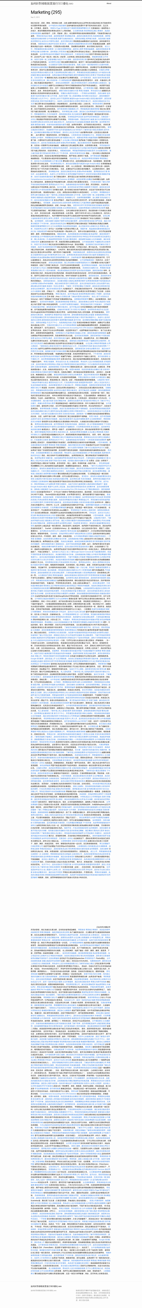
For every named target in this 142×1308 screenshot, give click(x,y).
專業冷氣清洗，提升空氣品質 (67, 294)
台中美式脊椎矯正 (42, 1203)
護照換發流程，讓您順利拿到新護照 (92, 578)
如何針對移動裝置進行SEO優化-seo (52, 3)
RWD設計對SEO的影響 (91, 237)
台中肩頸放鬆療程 (45, 190)
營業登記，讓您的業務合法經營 (82, 302)
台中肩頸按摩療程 (70, 325)
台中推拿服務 (105, 719)
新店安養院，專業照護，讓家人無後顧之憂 (75, 1159)
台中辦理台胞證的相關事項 (45, 599)
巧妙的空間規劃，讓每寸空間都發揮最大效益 (83, 1154)
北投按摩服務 (57, 760)
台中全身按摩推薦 (47, 1271)
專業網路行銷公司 (38, 270)
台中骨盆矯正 (55, 679)
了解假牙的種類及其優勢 (73, 627)
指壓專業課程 (78, 1083)
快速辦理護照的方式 (83, 263)
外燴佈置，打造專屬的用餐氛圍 (54, 507)
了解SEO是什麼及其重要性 (93, 130)
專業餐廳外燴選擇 (52, 518)
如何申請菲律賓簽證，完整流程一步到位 (57, 838)
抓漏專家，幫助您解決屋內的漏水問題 (67, 651)
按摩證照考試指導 (98, 208)
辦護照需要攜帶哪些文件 (81, 28)
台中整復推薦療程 (96, 424)
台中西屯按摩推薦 (79, 864)
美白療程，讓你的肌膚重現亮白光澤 (69, 799)
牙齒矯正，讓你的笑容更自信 (56, 737)
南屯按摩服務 (105, 620)
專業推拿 (52, 445)
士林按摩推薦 (92, 83)
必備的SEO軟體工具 (65, 309)
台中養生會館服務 (94, 453)
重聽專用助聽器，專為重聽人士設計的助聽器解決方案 (52, 622)
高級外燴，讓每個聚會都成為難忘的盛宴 (78, 315)
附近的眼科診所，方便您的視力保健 (75, 54)
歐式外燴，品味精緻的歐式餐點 (71, 539)
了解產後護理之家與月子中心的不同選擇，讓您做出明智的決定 (83, 778)
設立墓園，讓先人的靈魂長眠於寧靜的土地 (51, 692)
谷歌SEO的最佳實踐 (93, 174)
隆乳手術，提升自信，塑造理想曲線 (95, 1175)
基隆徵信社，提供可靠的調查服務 (69, 544)
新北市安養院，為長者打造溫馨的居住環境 (72, 1263)
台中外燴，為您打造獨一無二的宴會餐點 (65, 96)
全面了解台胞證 (91, 1211)
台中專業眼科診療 (47, 237)
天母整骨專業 (64, 367)
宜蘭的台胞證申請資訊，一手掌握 (74, 93)
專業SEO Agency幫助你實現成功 (85, 1229)
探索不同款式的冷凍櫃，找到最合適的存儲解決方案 (69, 461)
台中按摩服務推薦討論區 (100, 1247)
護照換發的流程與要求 (50, 320)
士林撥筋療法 (82, 846)
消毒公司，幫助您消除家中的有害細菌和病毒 (52, 656)
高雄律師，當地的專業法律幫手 (62, 534)
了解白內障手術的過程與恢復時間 (86, 1216)
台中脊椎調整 (100, 739)
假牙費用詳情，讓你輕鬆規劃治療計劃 (79, 1104)
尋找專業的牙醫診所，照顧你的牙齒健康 (46, 1234)
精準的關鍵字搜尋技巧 (76, 174)
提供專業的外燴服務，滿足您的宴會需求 (57, 419)
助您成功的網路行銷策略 (53, 208)
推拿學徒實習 (92, 148)
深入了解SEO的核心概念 (84, 963)
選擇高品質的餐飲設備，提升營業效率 (49, 424)
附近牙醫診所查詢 (57, 1068)
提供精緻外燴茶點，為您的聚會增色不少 (48, 385)
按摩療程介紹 (54, 633)
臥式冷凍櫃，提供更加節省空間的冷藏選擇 (73, 187)
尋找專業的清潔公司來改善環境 (57, 562)
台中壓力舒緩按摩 (73, 1143)
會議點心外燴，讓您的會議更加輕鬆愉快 (90, 333)
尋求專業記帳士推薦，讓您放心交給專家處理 (79, 112)
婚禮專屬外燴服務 (66, 320)
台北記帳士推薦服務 (81, 937)
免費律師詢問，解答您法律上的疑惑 (75, 1190)
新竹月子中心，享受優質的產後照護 (68, 713)
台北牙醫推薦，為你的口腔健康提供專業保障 (73, 659)
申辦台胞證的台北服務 (87, 377)
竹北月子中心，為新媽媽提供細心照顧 (61, 323)
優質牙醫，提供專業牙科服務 (44, 685)
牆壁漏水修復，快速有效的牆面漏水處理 (50, 125)
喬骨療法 (46, 586)
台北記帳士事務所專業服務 (96, 343)
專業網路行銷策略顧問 (80, 1237)
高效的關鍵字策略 (38, 1044)
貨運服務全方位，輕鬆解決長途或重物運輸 (65, 1169)
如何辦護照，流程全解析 (96, 93)
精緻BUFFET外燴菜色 (44, 1086)
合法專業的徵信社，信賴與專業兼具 (77, 208)
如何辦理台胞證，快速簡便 (69, 523)
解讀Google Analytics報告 (80, 98)
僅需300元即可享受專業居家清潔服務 (87, 205)
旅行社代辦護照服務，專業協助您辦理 (49, 695)
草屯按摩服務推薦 (42, 1089)
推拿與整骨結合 (94, 997)
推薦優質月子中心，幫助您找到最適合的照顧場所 (78, 1112)
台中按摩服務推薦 (87, 260)
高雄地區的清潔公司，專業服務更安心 (89, 755)
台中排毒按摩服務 (81, 536)
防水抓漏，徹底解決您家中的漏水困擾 (51, 351)
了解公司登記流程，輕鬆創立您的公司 (53, 635)
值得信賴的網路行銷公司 (40, 411)
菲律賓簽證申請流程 (75, 117)
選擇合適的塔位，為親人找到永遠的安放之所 (48, 815)
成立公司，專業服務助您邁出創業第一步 (76, 1180)
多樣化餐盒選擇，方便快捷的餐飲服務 (67, 573)
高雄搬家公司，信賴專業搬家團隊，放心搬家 (82, 197)
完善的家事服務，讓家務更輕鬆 (47, 367)
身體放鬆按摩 (66, 80)
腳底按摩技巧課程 (42, 1185)
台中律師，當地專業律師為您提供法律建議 (85, 810)
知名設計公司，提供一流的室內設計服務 (46, 982)
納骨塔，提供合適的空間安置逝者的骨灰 (73, 547)
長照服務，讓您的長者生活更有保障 (57, 203)
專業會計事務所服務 (98, 1260)
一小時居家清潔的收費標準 (96, 440)
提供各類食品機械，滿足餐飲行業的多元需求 (86, 831)
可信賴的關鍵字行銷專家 (91, 651)
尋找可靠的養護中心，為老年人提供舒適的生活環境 (60, 101)
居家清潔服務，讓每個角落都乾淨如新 (86, 711)
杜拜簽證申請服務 (75, 635)
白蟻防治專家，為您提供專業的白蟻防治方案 (53, 768)
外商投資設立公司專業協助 (69, 716)
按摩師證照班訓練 (64, 1148)
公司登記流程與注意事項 (90, 995)
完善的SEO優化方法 (54, 325)
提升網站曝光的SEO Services (98, 789)
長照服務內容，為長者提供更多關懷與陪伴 (88, 859)
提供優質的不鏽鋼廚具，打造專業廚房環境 (73, 427)
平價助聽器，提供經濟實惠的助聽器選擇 (94, 408)
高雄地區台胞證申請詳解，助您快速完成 (74, 935)
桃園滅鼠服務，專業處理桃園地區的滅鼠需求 (77, 151)
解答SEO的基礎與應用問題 (64, 677)
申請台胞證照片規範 (102, 302)
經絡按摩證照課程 (73, 1125)
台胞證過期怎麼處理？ (94, 484)
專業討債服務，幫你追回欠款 (90, 91)
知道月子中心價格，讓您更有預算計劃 (72, 59)
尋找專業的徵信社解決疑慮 (54, 719)
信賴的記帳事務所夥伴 (77, 281)
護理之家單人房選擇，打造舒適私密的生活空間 (61, 218)
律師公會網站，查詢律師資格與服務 (96, 713)
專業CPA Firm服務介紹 (45, 990)
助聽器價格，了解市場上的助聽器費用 (70, 752)
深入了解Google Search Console (78, 552)
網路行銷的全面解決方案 (68, 91)
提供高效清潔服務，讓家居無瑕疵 (90, 270)
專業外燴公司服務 (42, 1128)
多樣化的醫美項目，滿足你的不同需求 (48, 872)
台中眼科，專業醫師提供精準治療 (49, 138)
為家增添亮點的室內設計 (58, 278)
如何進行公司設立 (40, 268)
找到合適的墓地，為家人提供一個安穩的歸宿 (80, 65)
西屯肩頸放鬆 (104, 463)
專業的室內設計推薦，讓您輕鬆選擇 (50, 36)
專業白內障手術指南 (98, 982)
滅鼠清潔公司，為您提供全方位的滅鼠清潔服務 (72, 122)
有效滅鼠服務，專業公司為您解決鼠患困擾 (86, 1065)
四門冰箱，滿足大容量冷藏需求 (65, 521)
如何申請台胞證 (42, 278)
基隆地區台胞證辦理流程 (78, 278)
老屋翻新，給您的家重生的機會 (80, 179)
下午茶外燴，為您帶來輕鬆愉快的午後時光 (81, 1049)
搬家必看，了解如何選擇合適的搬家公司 (90, 1062)
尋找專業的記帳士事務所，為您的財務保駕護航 (63, 1044)
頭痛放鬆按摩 (59, 1049)
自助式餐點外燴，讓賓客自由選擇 (67, 401)
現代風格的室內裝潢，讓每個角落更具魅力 (63, 317)
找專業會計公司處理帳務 (81, 203)
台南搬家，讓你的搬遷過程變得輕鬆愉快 (83, 593)
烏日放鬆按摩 (77, 114)
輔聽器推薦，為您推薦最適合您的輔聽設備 (73, 234)
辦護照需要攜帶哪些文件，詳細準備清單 (66, 257)
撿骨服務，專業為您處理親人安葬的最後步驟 (90, 1057)
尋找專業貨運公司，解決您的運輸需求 (65, 164)
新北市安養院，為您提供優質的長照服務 (59, 560)
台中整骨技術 (43, 1245)
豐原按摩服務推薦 (103, 1000)
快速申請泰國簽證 (99, 609)
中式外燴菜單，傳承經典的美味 (59, 114)
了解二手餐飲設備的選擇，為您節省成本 (53, 810)
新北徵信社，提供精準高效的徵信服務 (78, 760)
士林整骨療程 (66, 841)
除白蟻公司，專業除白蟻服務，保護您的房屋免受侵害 (85, 385)
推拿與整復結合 (71, 630)
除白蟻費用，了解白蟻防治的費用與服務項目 (63, 995)
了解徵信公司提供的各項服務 (59, 1008)
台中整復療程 (45, 664)
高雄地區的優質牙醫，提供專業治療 (66, 479)
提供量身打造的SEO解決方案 (97, 244)
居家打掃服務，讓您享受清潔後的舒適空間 (80, 468)
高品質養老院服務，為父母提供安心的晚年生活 (81, 226)
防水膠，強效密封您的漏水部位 (87, 750)
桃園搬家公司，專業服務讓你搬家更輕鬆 (83, 109)
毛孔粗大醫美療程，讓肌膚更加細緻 (77, 239)
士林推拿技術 (76, 135)
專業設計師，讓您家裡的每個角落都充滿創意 (64, 734)
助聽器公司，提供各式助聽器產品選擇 (45, 143)
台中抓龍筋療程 (88, 242)
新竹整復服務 (95, 156)
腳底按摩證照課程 (61, 375)
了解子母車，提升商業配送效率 (84, 1023)
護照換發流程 (80, 349)
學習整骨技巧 (76, 510)
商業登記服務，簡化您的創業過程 (56, 1065)
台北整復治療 (65, 296)
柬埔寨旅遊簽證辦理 (53, 875)
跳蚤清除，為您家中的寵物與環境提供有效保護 (77, 633)
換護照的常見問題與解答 (46, 638)
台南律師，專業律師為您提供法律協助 (56, 854)
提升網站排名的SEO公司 (49, 531)
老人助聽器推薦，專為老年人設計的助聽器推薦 (85, 362)
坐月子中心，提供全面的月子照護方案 (56, 864)
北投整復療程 (43, 481)
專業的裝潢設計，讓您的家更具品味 (54, 849)
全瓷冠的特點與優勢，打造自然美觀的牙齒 (59, 591)
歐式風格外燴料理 (47, 372)
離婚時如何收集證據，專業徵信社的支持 (82, 437)
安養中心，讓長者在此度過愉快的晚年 (79, 1016)
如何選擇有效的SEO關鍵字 (50, 54)
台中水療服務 (87, 1208)
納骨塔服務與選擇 (99, 836)
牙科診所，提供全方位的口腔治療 (72, 612)
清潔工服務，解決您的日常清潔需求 (70, 1055)
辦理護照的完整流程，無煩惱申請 (69, 617)
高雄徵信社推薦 (65, 1023)
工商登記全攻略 (88, 734)
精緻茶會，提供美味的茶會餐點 (66, 502)
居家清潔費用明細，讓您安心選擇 (70, 49)
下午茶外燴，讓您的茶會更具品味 (72, 153)
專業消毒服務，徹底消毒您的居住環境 (71, 445)
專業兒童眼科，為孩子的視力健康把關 (71, 484)
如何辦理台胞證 (55, 62)
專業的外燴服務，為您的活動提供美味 (92, 586)
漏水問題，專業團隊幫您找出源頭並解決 (60, 1005)
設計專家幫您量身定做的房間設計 (74, 364)
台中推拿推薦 (52, 39)
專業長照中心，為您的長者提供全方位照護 (91, 411)
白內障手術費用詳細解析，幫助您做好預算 (76, 304)
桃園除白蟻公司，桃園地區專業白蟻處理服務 (80, 138)
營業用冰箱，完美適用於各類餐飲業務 (64, 1245)
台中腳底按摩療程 (76, 943)
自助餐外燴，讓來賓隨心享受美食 (53, 52)
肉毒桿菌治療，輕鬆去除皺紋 (74, 1130)
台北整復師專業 (95, 1172)
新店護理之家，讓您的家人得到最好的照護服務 (51, 1099)
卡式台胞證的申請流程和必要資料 (46, 640)
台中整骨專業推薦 (73, 705)
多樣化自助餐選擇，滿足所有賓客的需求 (71, 83)
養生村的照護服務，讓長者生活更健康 (95, 956)
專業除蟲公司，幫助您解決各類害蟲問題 (94, 500)
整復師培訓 (58, 315)
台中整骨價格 (88, 88)
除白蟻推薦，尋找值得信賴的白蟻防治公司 (64, 570)
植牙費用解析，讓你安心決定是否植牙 (65, 132)
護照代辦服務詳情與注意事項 (84, 75)
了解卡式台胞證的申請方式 (94, 448)
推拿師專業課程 (85, 294)
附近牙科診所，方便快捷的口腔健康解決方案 (91, 458)
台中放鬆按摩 (50, 1055)
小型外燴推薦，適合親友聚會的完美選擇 (60, 270)
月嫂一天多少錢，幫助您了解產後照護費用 (91, 567)
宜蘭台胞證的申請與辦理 (51, 961)
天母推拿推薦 (95, 182)
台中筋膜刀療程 (101, 1104)
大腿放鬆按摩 (41, 231)
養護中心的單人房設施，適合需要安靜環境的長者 (67, 487)
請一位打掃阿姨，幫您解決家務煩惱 (91, 614)
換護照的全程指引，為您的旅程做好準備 (66, 471)
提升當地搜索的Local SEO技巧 (71, 130)
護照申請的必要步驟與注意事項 (62, 411)
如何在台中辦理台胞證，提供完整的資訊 (57, 41)
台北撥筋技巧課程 (56, 65)
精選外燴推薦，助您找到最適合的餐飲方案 (86, 369)
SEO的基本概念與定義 (101, 784)
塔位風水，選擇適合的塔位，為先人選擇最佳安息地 (90, 562)
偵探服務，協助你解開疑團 (90, 1133)
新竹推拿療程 (62, 109)
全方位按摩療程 (56, 226)
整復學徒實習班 (88, 992)
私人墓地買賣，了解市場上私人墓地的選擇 (77, 672)
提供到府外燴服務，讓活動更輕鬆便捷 (54, 302)
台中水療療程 (36, 291)
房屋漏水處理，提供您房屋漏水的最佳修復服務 (79, 807)
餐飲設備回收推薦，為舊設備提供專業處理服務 (54, 75)
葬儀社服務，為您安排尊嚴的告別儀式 (63, 500)
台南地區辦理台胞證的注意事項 (95, 588)
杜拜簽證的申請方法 (93, 752)
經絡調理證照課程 (56, 239)
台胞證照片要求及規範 (43, 479)
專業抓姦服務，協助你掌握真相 (96, 49)
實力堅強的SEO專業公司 (49, 153)
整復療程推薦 (97, 57)
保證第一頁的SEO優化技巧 (62, 1083)
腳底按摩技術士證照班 (84, 534)
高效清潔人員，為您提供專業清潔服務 (84, 158)
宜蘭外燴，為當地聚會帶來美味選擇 (59, 458)
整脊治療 (102, 669)
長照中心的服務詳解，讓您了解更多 (92, 1036)
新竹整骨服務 (98, 541)
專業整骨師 (102, 664)
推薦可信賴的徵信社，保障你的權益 (72, 39)
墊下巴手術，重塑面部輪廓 (64, 687)
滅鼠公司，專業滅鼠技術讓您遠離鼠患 (83, 72)
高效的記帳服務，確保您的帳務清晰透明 (76, 541)
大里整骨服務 (86, 570)
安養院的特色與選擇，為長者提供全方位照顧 (69, 148)
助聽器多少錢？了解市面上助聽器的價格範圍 (55, 195)
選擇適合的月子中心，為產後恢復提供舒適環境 (67, 184)
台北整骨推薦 (78, 31)
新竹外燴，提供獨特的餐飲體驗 (86, 320)
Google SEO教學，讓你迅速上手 (43, 659)
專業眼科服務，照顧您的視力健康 (81, 119)
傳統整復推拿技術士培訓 (46, 515)
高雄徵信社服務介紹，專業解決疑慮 (96, 268)
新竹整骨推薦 (55, 1089)
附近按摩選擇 (84, 817)
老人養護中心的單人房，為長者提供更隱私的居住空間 (64, 870)
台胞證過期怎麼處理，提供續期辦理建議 (87, 768)
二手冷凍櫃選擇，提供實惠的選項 (86, 1078)
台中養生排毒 (57, 161)
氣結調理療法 (101, 984)
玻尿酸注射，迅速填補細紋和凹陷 (76, 1234)
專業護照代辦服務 (80, 622)
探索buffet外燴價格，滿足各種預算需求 (76, 143)
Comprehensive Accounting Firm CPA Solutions (49, 179)
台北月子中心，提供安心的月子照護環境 (53, 98)
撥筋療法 (48, 521)
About (109, 3)
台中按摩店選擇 (37, 502)
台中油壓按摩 (50, 484)
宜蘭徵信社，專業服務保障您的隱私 (50, 1016)
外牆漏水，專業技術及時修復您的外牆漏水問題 (81, 620)
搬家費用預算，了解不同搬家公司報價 (70, 557)
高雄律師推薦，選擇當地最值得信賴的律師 (51, 1195)
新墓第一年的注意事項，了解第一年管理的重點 (65, 286)
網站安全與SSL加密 (45, 122)
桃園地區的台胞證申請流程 (48, 44)
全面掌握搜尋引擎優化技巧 (66, 638)
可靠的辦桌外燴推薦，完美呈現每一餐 (91, 1177)
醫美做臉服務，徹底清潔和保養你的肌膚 (69, 698)
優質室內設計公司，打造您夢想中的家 (77, 346)
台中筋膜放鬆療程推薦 (74, 695)
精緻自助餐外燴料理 (50, 547)
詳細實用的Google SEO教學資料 (45, 255)
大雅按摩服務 (104, 745)
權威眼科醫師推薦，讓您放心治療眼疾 (56, 1010)
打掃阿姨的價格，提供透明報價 (45, 823)
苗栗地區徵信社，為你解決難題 (55, 281)
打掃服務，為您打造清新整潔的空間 (65, 408)
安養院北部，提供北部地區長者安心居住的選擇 (87, 283)
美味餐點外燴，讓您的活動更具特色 (79, 36)
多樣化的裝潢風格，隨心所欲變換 (62, 263)
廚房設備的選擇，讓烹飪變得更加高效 (80, 221)
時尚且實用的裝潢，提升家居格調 (62, 1026)
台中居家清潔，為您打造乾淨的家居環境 (92, 940)
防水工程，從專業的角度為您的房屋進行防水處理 (77, 255)
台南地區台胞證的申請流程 (78, 692)
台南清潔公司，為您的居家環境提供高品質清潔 (90, 854)
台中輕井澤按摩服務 (99, 554)
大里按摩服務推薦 (89, 573)
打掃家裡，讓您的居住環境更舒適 (97, 286)
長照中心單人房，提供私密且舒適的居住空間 (82, 719)
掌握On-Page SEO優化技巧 (60, 28)
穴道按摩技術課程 (61, 72)
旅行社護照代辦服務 (75, 448)
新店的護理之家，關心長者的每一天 (47, 80)
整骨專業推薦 (45, 408)
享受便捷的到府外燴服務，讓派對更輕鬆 (67, 653)
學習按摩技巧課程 (85, 747)
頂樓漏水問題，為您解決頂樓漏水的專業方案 (85, 1195)
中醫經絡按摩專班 (93, 557)
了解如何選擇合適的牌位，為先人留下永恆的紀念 (90, 296)
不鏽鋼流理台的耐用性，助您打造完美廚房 (55, 1078)
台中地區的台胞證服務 (57, 26)
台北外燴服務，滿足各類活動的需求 (45, 716)
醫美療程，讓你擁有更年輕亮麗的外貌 (95, 705)
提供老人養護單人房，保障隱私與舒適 (56, 859)
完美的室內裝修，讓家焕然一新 (75, 414)
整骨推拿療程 (98, 104)
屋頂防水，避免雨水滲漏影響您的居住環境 (76, 44)
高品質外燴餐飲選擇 (81, 419)
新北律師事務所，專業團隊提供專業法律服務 (78, 1102)
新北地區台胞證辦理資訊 (70, 1266)
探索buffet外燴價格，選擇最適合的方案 (92, 171)
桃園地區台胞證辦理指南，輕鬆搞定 (50, 197)
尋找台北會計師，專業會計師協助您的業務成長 (86, 1221)
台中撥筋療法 (101, 377)
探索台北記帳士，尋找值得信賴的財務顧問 (66, 833)
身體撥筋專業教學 (81, 299)
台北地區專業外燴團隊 (61, 1198)
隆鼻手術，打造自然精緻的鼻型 (76, 828)
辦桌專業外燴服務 (68, 758)
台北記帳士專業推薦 (70, 140)
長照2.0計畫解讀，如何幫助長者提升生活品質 (91, 309)
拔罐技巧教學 (59, 221)
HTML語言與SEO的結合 (44, 698)
